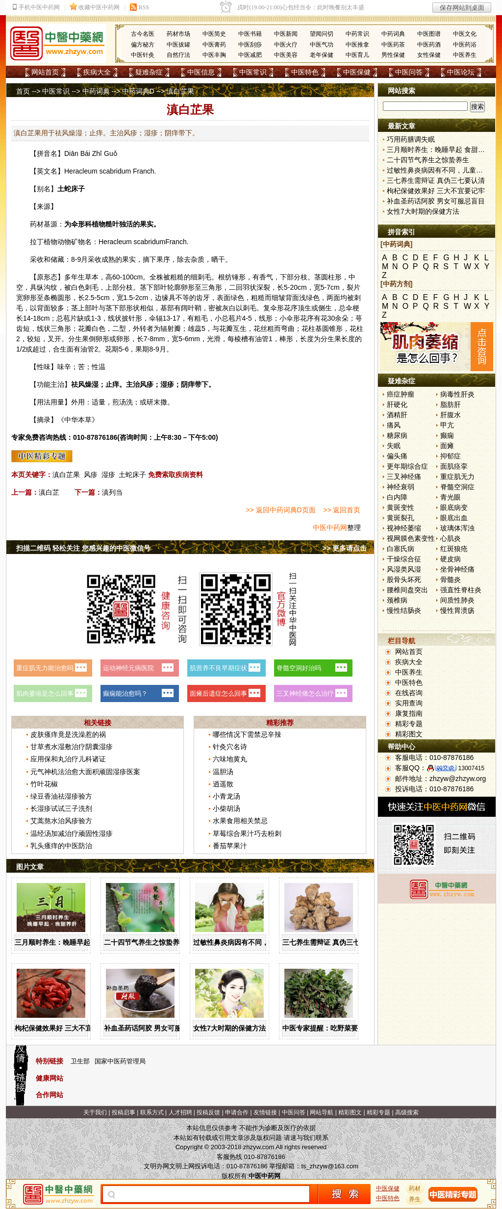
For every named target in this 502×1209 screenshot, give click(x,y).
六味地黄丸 (230, 759)
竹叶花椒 (44, 784)
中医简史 (214, 33)
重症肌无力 (457, 476)
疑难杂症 (149, 72)
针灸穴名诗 (230, 747)
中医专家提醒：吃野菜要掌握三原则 (337, 1028)
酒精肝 (397, 415)
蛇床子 (74, 189)
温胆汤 (223, 772)
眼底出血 (454, 518)
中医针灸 (142, 54)
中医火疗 (286, 44)
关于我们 (95, 1112)
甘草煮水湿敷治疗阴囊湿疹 (71, 747)
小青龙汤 (226, 796)
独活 (126, 224)
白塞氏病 (400, 549)
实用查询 (409, 703)
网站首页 (45, 72)
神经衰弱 (400, 487)
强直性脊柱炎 (460, 590)
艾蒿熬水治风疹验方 (61, 821)
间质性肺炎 (457, 600)
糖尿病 (397, 435)
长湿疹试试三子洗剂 (61, 808)
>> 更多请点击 (345, 548)
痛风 (394, 425)
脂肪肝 (450, 404)
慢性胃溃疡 (457, 610)
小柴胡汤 (226, 808)
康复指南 (409, 713)
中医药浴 (465, 44)
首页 (23, 91)
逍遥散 (223, 784)
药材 (415, 1188)
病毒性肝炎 (457, 394)
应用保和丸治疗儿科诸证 (68, 759)
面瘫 (447, 446)
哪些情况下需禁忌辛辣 (247, 734)
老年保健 (321, 54)
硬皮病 (450, 559)
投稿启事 (123, 1112)
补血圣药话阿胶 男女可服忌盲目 (153, 1028)
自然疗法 (178, 54)
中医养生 (465, 54)
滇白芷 (49, 492)
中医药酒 (429, 44)
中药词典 (393, 33)
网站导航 (321, 1112)
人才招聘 (180, 1112)
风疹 (91, 475)
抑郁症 (450, 456)
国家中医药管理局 (120, 1061)
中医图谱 (429, 33)
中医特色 (305, 72)
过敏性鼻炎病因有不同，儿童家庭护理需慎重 (261, 942)
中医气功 (321, 44)
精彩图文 (409, 734)
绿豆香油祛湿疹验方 (61, 796)
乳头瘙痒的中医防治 (61, 846)
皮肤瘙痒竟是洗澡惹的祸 (68, 734)
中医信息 (201, 72)
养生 (415, 1199)
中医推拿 (357, 44)
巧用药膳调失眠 (411, 139)
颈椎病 (397, 600)
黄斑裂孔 (400, 518)
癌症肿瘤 (400, 394)
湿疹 (108, 475)
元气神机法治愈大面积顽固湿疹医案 (85, 772)
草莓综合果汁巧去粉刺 (247, 833)
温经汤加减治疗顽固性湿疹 (71, 833)
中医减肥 (250, 54)
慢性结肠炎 (404, 610)
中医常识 (253, 72)
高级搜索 (407, 1112)
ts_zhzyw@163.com (329, 1166)
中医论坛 (461, 72)
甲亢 (447, 425)
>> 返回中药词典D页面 (280, 510)
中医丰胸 (214, 54)
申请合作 (237, 1112)
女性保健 (429, 54)
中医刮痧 (250, 44)
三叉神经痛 (404, 476)
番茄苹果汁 (230, 846)
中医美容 (286, 54)
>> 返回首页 (341, 510)
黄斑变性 (400, 507)
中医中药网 (330, 527)
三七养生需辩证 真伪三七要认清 (331, 942)
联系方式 (152, 1112)
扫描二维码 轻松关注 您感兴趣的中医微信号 (83, 548)
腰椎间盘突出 (407, 590)
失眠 (394, 446)
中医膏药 (214, 44)
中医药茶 (393, 44)
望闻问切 (321, 33)
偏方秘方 (142, 44)
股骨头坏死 (404, 579)
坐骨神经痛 (457, 569)
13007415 (471, 768)
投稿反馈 (208, 1112)
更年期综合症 (407, 466)
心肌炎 (450, 538)
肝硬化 (397, 404)
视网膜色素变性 (411, 538)
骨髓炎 (450, 579)
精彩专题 (409, 724)
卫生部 (80, 1061)
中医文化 (465, 33)
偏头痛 (397, 456)
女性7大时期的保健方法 (229, 1028)
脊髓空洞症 (457, 487)
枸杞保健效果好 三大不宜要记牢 (64, 1028)
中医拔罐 (178, 44)
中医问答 (409, 72)
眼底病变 (454, 507)
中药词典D (138, 91)
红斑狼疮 (454, 549)
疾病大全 (97, 72)
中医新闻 (286, 33)
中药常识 (357, 33)
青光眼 (450, 497)
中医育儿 (357, 54)
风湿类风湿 (404, 569)
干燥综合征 (404, 559)
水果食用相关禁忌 (240, 821)
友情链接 (265, 1112)
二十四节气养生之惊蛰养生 (145, 942)
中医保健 (357, 72)
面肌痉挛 (454, 466)
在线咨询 (409, 693)
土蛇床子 (132, 475)
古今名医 (142, 33)
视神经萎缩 (404, 528)
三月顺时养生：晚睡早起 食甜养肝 (67, 942)
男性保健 (393, 54)
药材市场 (178, 33)
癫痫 (447, 435)
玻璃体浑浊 (457, 528)
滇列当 (112, 492)
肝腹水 (450, 415)
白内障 (397, 497)
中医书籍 (250, 33)
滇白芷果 (66, 475)
